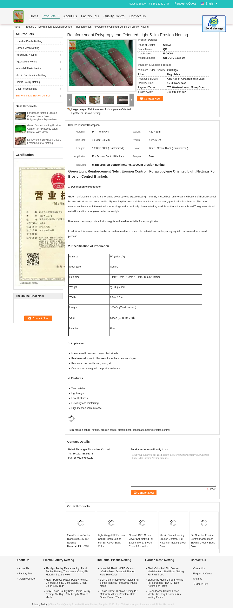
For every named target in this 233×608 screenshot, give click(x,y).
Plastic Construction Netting (31, 75)
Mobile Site (200, 584)
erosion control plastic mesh (116, 429)
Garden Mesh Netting (27, 48)
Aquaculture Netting (26, 61)
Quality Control (114, 16)
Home (34, 16)
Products (48, 16)
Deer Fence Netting (26, 88)
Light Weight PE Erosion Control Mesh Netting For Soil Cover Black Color (111, 541)
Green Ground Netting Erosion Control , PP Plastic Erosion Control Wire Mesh (44, 129)
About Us (70, 16)
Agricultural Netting (26, 54)
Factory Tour (90, 16)
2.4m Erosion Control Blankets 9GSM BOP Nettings (79, 539)
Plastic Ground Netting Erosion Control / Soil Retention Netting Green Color (173, 541)
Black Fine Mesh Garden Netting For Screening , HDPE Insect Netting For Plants (165, 582)
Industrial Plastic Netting (29, 68)
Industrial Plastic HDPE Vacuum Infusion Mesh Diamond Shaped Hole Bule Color (117, 571)
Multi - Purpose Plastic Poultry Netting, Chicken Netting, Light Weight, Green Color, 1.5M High (67, 582)
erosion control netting (87, 429)
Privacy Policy (39, 604)
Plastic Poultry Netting (28, 82)
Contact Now (152, 98)
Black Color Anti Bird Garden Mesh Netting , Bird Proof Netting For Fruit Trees (166, 571)
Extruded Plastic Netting (29, 41)
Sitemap (197, 578)
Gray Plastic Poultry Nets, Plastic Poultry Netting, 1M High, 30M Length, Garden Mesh (68, 594)
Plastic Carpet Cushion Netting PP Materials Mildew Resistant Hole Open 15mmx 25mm (119, 594)
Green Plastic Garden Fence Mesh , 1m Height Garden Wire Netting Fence (165, 594)
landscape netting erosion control (151, 429)
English (213, 2)
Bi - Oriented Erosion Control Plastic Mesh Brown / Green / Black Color (203, 541)
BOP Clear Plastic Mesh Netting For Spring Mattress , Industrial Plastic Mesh (119, 582)
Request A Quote (185, 3)
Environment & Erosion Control (55, 26)
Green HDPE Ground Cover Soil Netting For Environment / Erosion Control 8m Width (141, 541)
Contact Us (137, 16)
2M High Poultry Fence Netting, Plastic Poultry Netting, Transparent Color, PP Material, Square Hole (67, 571)
